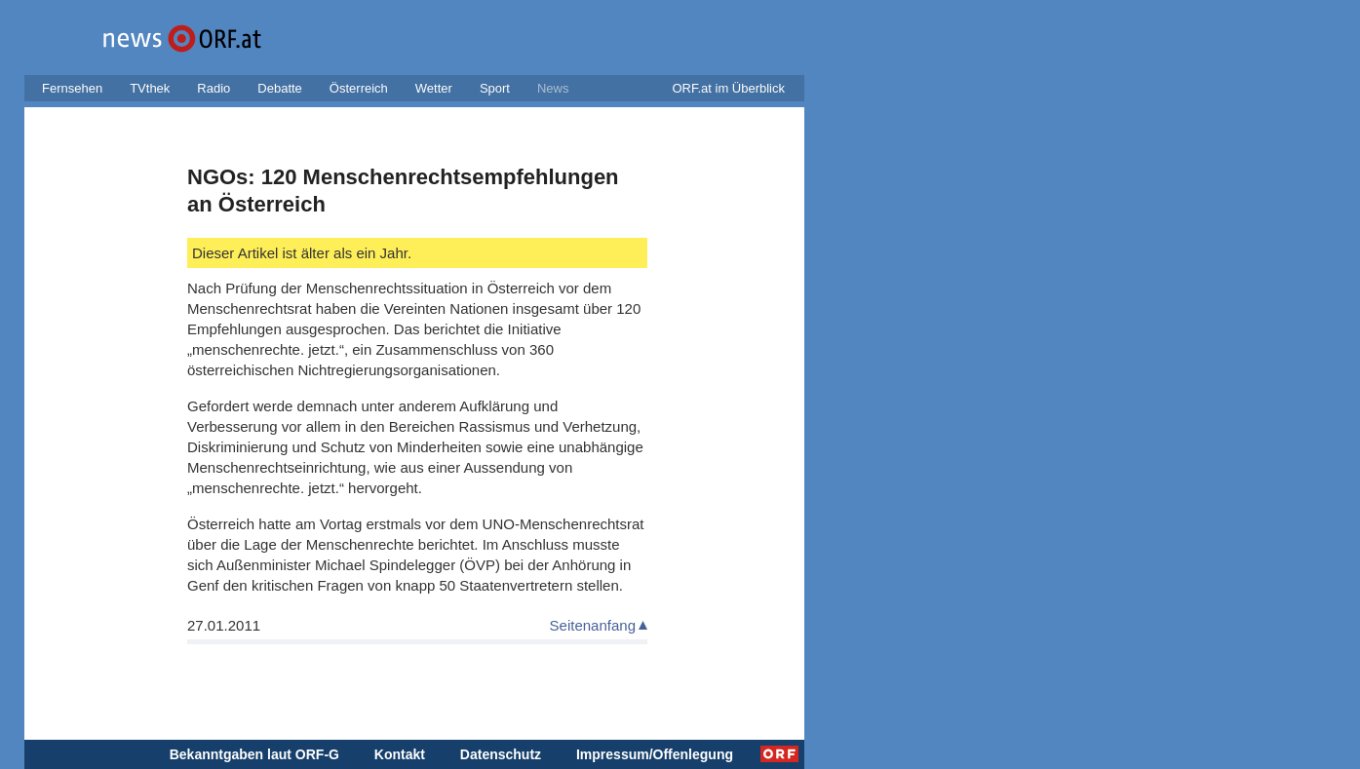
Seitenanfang (593, 625)
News (553, 88)
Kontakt (399, 754)
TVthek (150, 88)
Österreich (359, 88)
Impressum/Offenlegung (654, 754)
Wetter (433, 88)
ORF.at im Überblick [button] (728, 88)
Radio (213, 88)
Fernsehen (72, 88)
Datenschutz (500, 754)
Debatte (279, 88)
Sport (495, 88)
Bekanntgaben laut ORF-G (254, 754)
